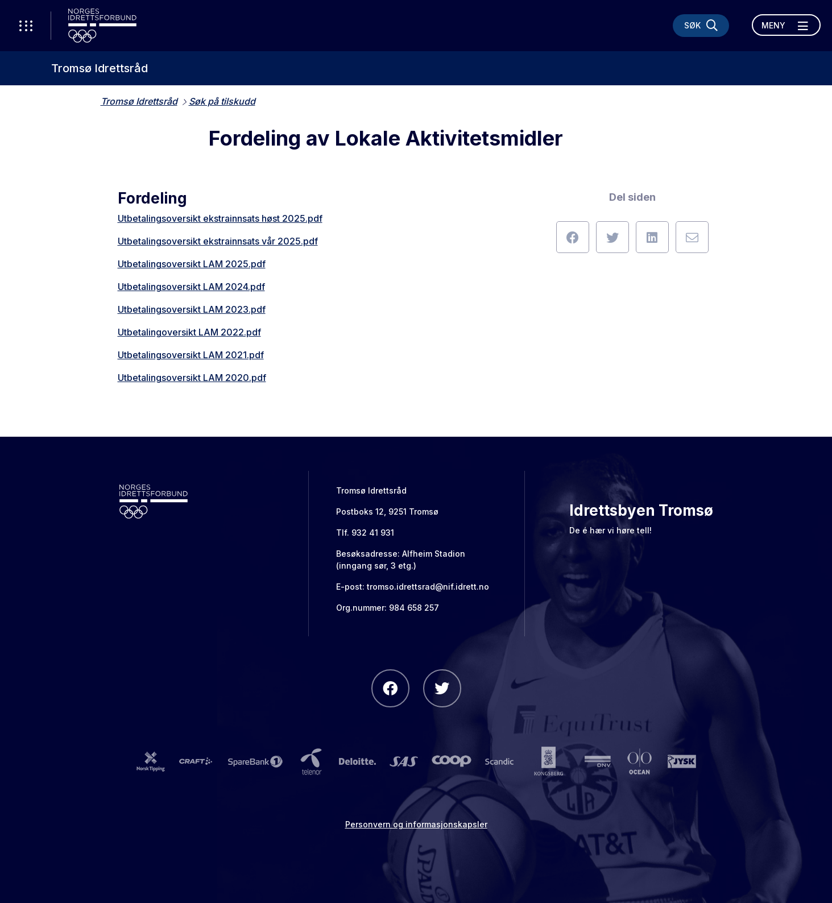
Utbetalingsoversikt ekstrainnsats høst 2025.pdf (220, 218)
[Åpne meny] (786, 25)
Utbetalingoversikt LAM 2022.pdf (189, 332)
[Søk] (701, 25)
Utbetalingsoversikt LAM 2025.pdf (192, 264)
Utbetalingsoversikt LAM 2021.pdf (191, 355)
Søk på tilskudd (222, 101)
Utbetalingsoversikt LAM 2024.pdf (191, 286)
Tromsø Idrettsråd (99, 68)
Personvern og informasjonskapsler (416, 824)
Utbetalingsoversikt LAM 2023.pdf (192, 309)
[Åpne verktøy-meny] (25, 25)
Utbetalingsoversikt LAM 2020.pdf (192, 377)
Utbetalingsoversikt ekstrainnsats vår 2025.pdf (218, 241)
